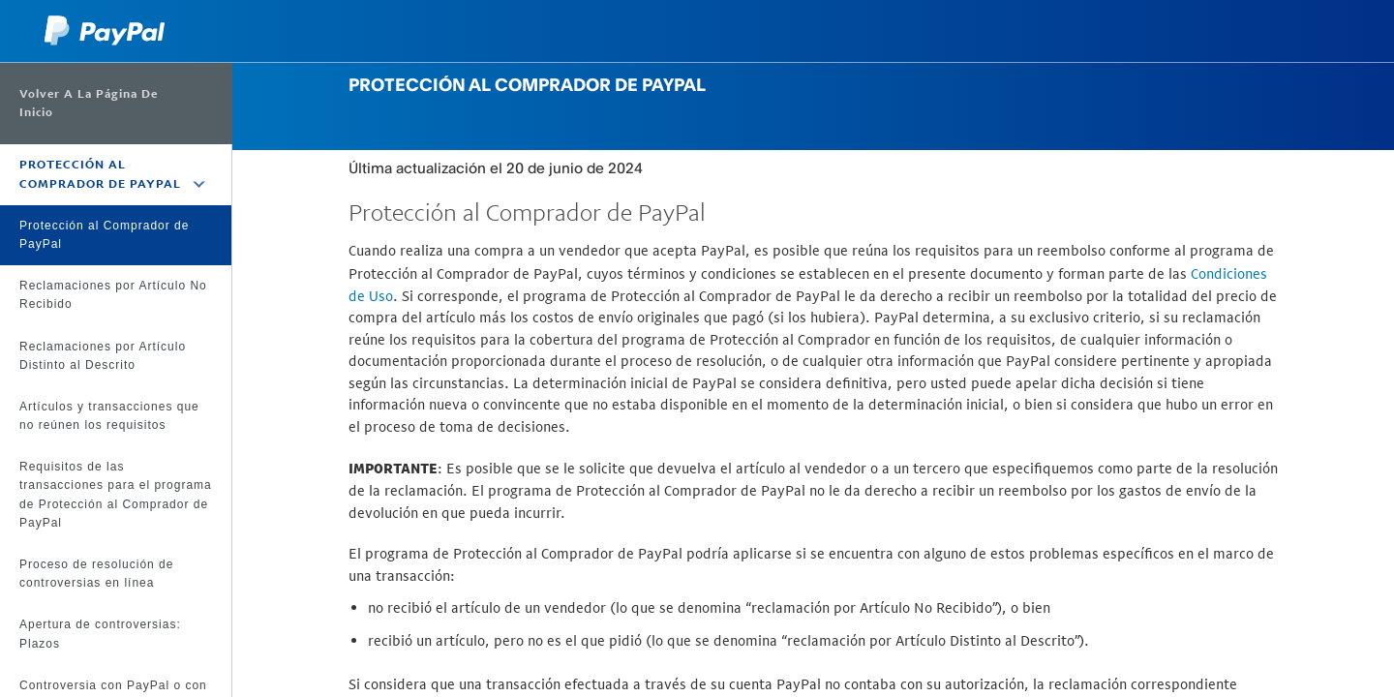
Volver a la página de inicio (88, 103)
